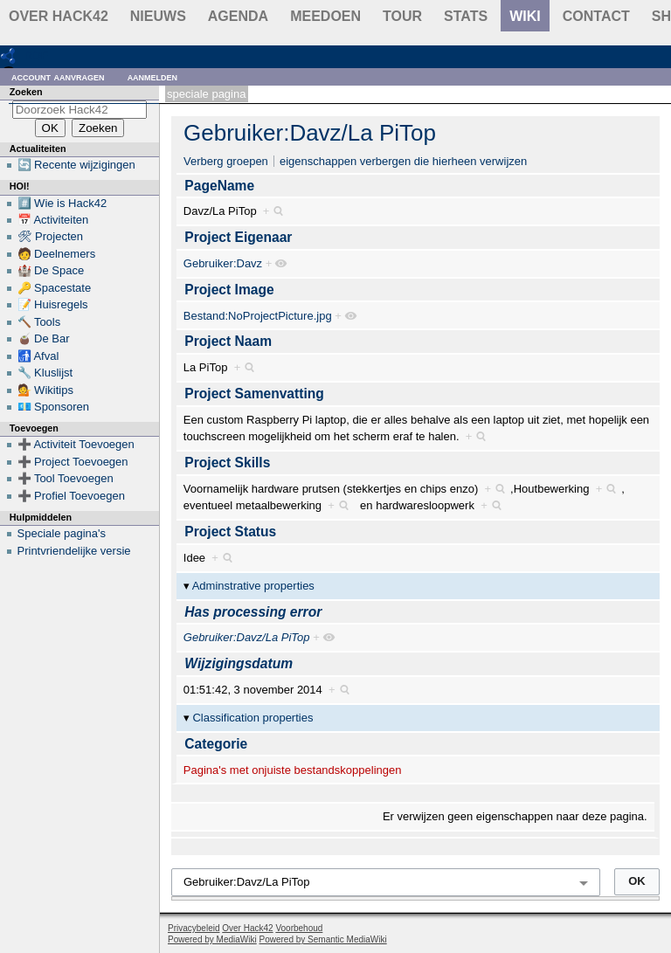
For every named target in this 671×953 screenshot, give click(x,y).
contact (596, 16)
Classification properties (252, 717)
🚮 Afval (38, 356)
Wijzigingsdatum (238, 663)
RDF (36, 55)
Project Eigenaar (238, 237)
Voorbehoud (298, 928)
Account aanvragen (58, 76)
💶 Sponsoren (53, 406)
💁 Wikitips (45, 390)
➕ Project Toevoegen (72, 461)
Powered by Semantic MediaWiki (323, 939)
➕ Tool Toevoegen (65, 478)
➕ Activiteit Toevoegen (76, 444)
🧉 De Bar (43, 338)
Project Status (230, 531)
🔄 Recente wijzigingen (76, 164)
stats (466, 16)
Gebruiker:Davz (222, 263)
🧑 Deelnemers (56, 253)
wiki (525, 16)
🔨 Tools (39, 321)
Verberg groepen (225, 161)
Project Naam (228, 341)
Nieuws (158, 16)
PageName (219, 185)
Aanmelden (153, 76)
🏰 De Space (51, 270)
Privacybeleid (193, 928)
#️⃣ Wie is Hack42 (62, 203)
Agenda (238, 16)
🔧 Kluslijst (45, 372)
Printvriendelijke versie (74, 550)
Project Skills (227, 462)
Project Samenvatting (253, 393)
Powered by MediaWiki (212, 939)
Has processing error (253, 611)
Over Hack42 (58, 16)
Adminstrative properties (253, 585)
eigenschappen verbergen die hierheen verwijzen (403, 161)
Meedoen (325, 16)
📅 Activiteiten (53, 219)
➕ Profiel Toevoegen (71, 495)
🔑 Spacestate (54, 287)
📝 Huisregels (52, 304)
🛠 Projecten (50, 236)
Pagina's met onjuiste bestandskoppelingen (292, 770)
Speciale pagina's (62, 533)
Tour (402, 16)
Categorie (215, 743)
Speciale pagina (206, 93)
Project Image (228, 289)
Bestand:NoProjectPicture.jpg (257, 315)
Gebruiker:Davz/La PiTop (309, 133)
